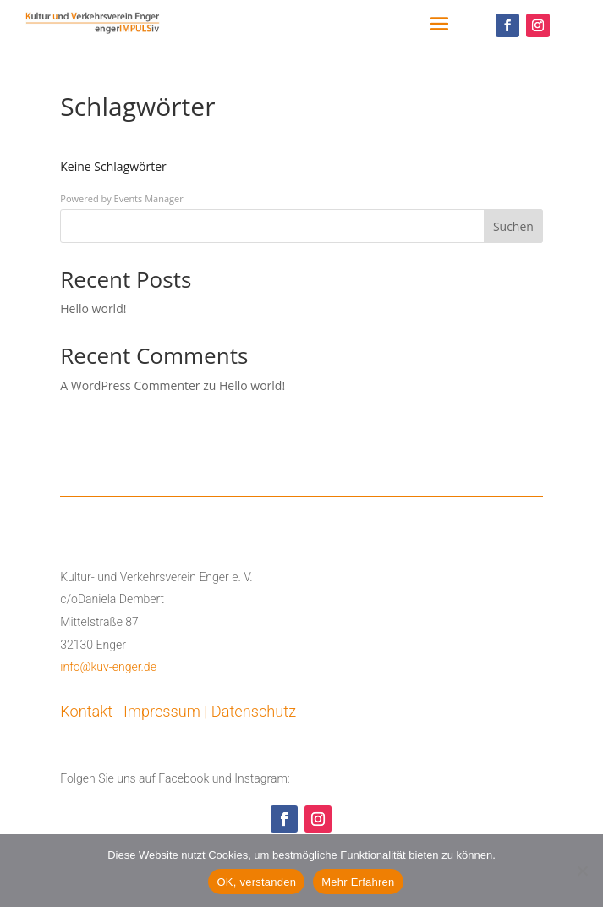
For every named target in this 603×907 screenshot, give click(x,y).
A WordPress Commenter (130, 385)
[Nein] (581, 870)
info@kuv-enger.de (108, 666)
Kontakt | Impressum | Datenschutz (178, 711)
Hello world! (93, 308)
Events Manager (149, 198)
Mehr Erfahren (357, 882)
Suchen (513, 226)
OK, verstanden (256, 882)
